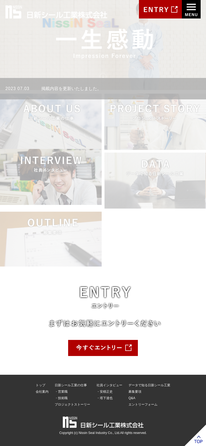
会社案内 (42, 391)
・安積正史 (105, 391)
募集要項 (134, 391)
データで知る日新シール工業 (149, 385)
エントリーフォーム (142, 404)
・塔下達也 (105, 398)
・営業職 (61, 391)
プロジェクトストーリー (72, 404)
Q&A (131, 398)
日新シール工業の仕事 (71, 385)
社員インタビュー (109, 385)
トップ (40, 385)
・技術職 (61, 398)
